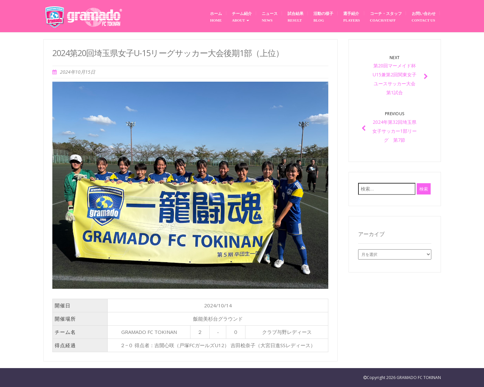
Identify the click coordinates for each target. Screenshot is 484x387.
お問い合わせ (424, 16)
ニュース (270, 16)
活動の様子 (323, 16)
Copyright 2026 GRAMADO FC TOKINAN (404, 377)
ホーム (216, 16)
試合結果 (295, 16)
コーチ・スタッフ (386, 16)
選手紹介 (351, 16)
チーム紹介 (242, 17)
